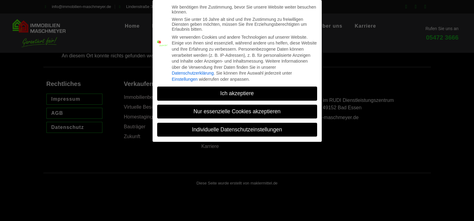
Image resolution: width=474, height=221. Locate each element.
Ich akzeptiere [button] (237, 89)
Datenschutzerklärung (193, 69)
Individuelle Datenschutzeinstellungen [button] (237, 125)
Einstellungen (185, 75)
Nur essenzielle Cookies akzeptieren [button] (237, 107)
